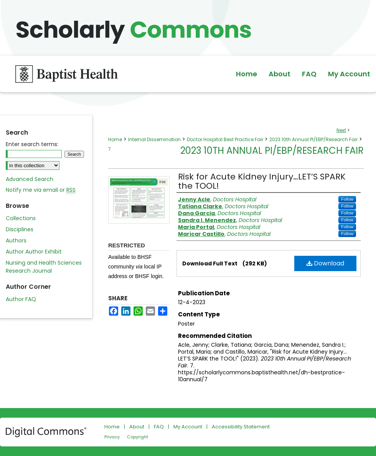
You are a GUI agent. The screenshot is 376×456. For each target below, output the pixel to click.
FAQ (159, 426)
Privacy (112, 437)
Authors (16, 240)
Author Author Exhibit (34, 251)
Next (341, 130)
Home (115, 139)
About (136, 426)
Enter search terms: (32, 144)
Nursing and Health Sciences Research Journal (44, 267)
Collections (21, 218)
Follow (347, 199)
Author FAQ (21, 299)
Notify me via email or (41, 190)
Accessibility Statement (241, 426)
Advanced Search (29, 179)
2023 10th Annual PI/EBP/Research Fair (313, 139)
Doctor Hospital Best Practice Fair (225, 139)
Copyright (137, 437)
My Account (187, 426)
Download (325, 263)
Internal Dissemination (154, 139)
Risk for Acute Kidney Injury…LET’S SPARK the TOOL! (262, 181)
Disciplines (19, 229)
